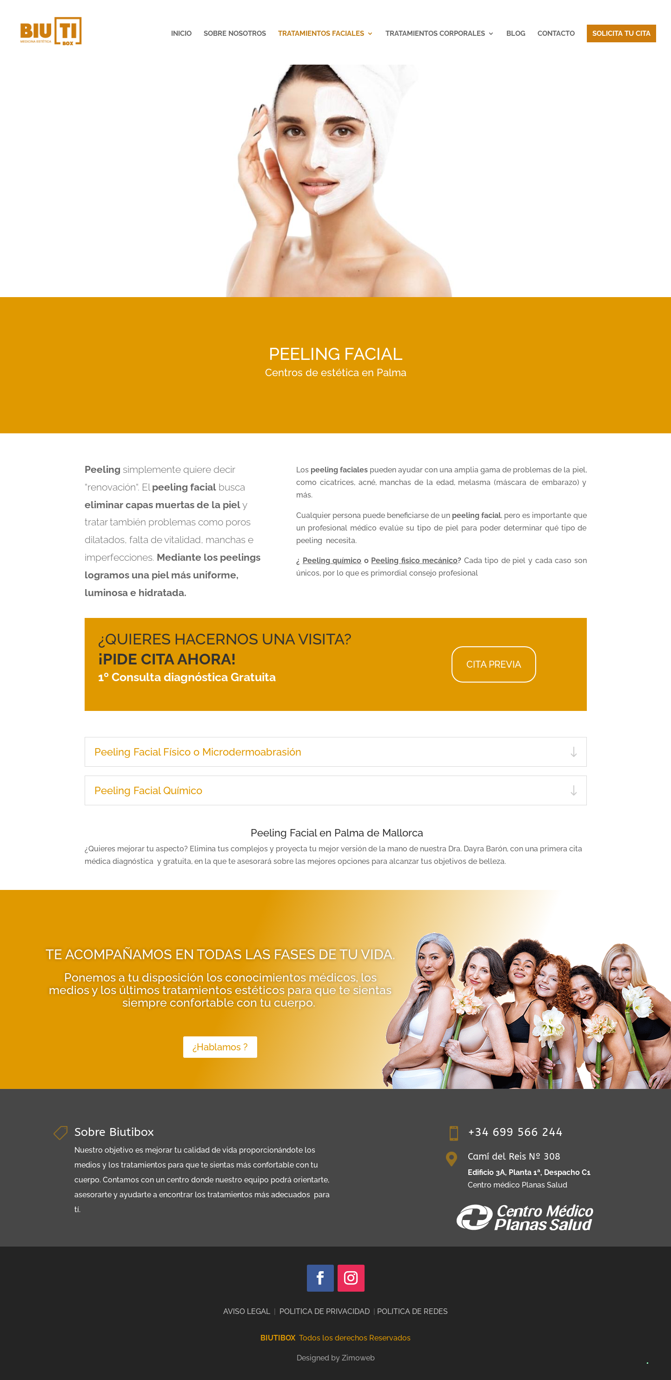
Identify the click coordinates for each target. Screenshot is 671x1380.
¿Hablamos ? (220, 1047)
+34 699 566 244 (515, 1132)
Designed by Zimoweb (336, 1357)
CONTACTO (556, 34)
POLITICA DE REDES (412, 1311)
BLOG (515, 34)
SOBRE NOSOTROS (235, 34)
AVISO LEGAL (246, 1311)
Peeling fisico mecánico (414, 560)
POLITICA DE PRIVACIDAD (324, 1311)
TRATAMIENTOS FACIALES (321, 34)
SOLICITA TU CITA (621, 33)
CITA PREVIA (493, 664)
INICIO (181, 34)
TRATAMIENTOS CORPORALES (435, 34)
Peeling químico (332, 560)
